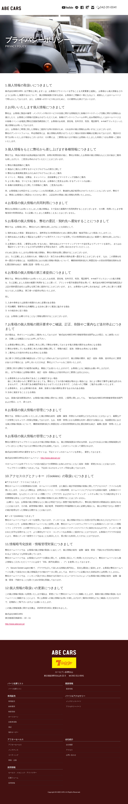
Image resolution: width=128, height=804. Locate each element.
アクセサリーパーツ (73, 706)
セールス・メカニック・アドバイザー (22, 773)
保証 (10, 727)
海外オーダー (13, 732)
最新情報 (69, 689)
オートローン (13, 717)
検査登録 (11, 712)
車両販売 (11, 701)
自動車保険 (12, 722)
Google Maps (87, 7)
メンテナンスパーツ (73, 701)
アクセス (69, 750)
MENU (123, 7)
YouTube (67, 7)
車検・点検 (12, 760)
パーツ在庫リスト (15, 689)
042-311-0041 (108, 8)
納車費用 (11, 706)
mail (92, 7)
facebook (82, 7)
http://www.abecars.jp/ (50, 458)
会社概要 (69, 745)
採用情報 (11, 783)
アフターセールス (15, 745)
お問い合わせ (71, 755)
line (76, 7)
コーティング (13, 755)
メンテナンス (13, 750)
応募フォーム (13, 778)
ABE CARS (11, 7)
